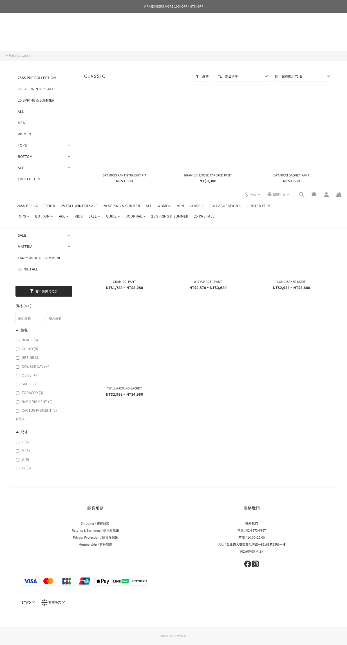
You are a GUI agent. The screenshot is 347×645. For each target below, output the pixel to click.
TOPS (23, 40)
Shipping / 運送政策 (95, 523)
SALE (94, 40)
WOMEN (164, 29)
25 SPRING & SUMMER (169, 40)
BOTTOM (44, 40)
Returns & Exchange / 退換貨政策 (95, 530)
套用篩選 (43, 291)
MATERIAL (26, 246)
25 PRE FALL (204, 40)
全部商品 (11, 55)
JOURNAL (135, 40)
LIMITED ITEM (258, 29)
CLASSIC (197, 29)
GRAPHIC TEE (29, 201)
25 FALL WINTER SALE (79, 29)
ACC (64, 40)
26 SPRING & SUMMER (121, 29)
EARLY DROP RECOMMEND (40, 257)
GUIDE (113, 40)
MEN (180, 29)
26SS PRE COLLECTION (36, 29)
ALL (149, 29)
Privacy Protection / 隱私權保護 (95, 537)
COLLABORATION (225, 29)
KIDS (79, 40)
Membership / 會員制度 (95, 544)
